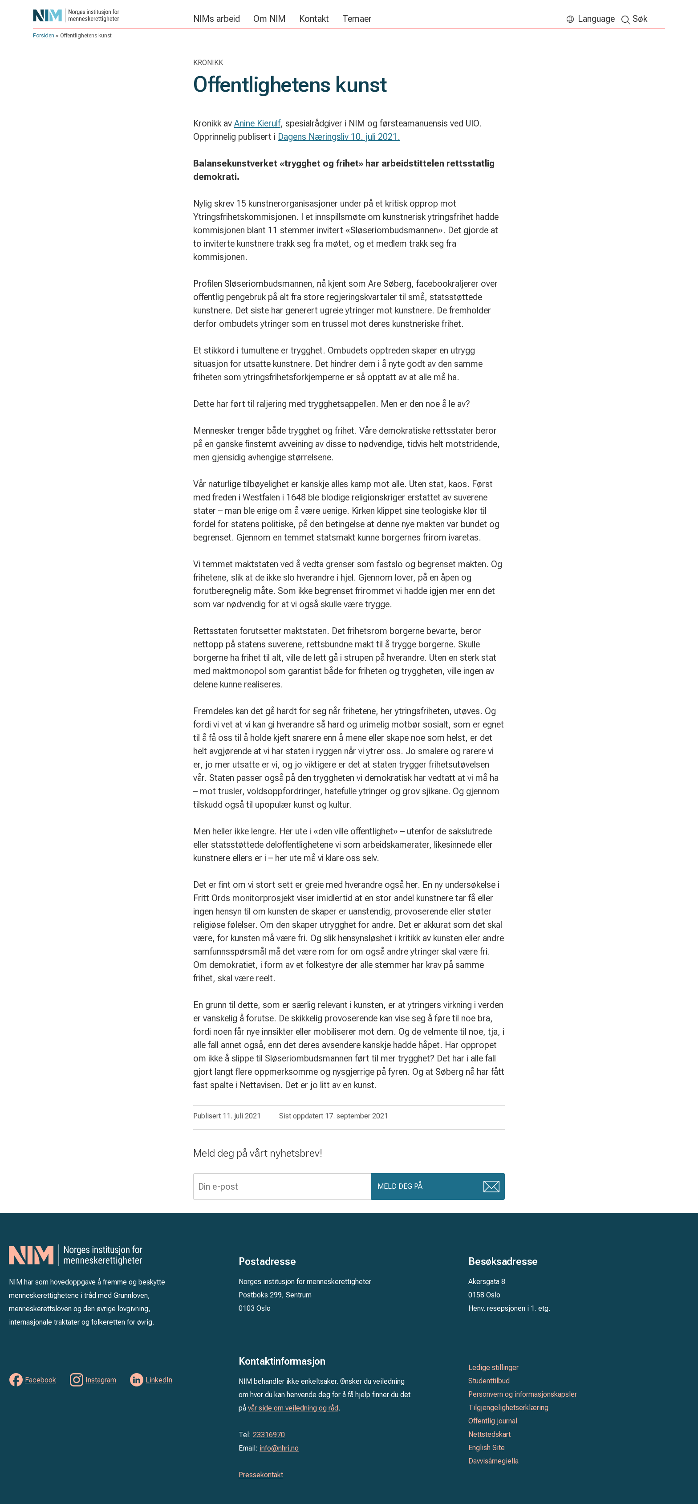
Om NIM (269, 18)
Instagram (100, 1380)
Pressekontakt (261, 1475)
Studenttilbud (489, 1381)
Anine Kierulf (257, 123)
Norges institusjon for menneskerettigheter (108, 15)
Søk (640, 18)
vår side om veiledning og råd (293, 1408)
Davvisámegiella (493, 1461)
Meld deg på (400, 1187)
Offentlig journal (492, 1421)
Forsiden (43, 36)
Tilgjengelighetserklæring (508, 1407)
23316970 (269, 1435)
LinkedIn (159, 1380)
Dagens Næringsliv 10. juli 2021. (339, 136)
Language (596, 18)
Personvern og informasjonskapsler (522, 1394)
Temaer (357, 18)
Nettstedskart (489, 1434)
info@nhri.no (279, 1448)
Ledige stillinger (493, 1367)
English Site (486, 1447)
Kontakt (314, 18)
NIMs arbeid (216, 18)
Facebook (40, 1380)
